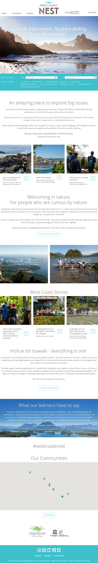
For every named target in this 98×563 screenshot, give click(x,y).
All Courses (25, 82)
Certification (75, 82)
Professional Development (30, 87)
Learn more (49, 515)
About (4, 13)
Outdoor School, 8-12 (67, 84)
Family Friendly (36, 82)
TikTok (54, 550)
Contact (37, 556)
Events (68, 13)
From (23, 77)
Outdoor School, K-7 (84, 84)
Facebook (44, 550)
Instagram (39, 550)
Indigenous (64, 82)
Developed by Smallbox (82, 561)
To (63, 77)
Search (95, 12)
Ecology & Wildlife (51, 82)
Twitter (59, 550)
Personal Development (29, 84)
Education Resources (75, 12)
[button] (30, 472)
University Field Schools (48, 84)
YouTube (49, 550)
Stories (91, 13)
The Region (16, 13)
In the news (59, 556)
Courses (29, 13)
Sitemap (47, 556)
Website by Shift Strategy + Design (62, 561)
